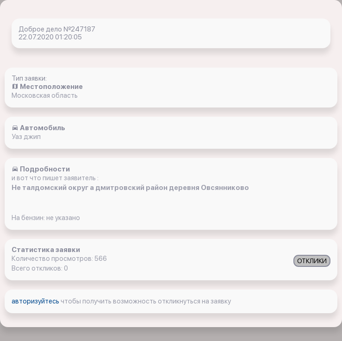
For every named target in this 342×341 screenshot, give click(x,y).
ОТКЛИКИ (312, 261)
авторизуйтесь (36, 301)
